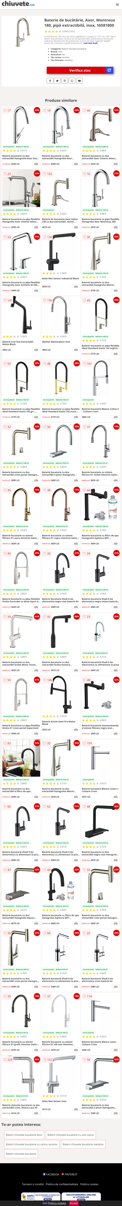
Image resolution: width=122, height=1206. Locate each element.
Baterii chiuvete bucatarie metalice (83, 1144)
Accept (74, 1203)
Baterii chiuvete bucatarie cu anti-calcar (70, 1135)
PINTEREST (69, 1174)
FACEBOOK (51, 1174)
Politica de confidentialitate (62, 1184)
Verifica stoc (91, 70)
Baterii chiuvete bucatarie (21, 1154)
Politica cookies (89, 1184)
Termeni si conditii (33, 1184)
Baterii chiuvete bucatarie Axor (24, 1135)
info (36, 163)
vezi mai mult (91, 43)
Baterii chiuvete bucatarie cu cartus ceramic (32, 1144)
